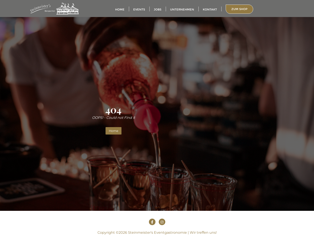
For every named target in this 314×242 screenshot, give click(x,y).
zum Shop (239, 9)
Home (113, 131)
